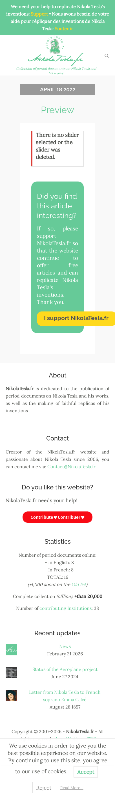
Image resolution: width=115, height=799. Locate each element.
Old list (78, 584)
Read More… (71, 787)
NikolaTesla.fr (56, 60)
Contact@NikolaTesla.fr (71, 466)
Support (39, 14)
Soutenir (64, 28)
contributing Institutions (65, 608)
